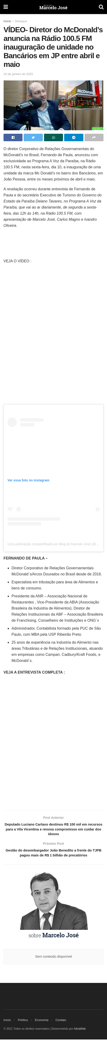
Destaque (21, 21)
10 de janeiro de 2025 (18, 74)
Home (7, 21)
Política (23, 1023)
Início (7, 1023)
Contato (60, 1023)
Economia (41, 1023)
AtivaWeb (80, 1032)
